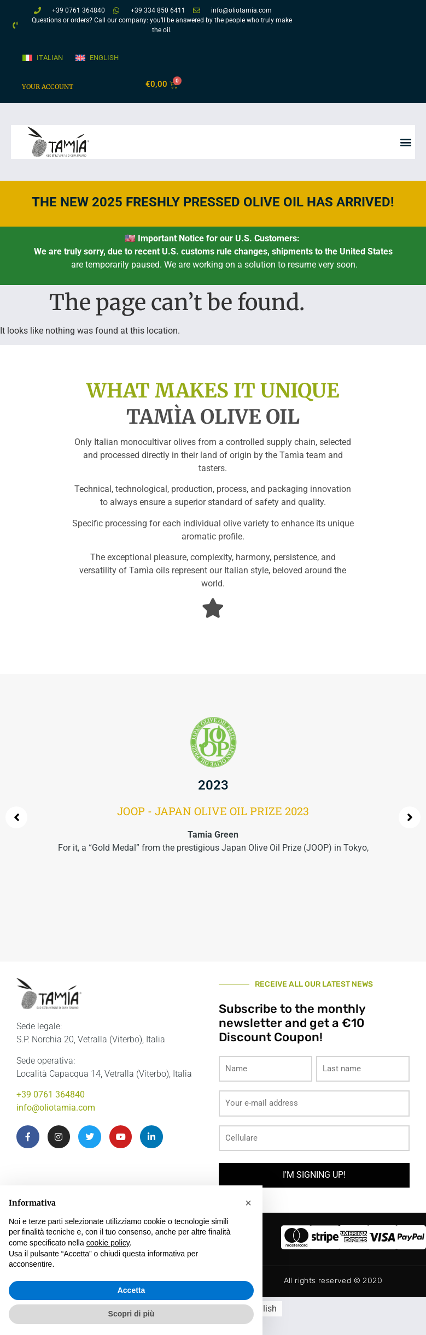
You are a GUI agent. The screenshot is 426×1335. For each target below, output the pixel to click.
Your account (47, 86)
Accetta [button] (131, 1290)
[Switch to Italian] (41, 58)
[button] (406, 142)
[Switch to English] (96, 58)
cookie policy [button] (108, 1242)
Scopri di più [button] (131, 1313)
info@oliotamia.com (55, 1107)
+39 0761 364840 (50, 1094)
